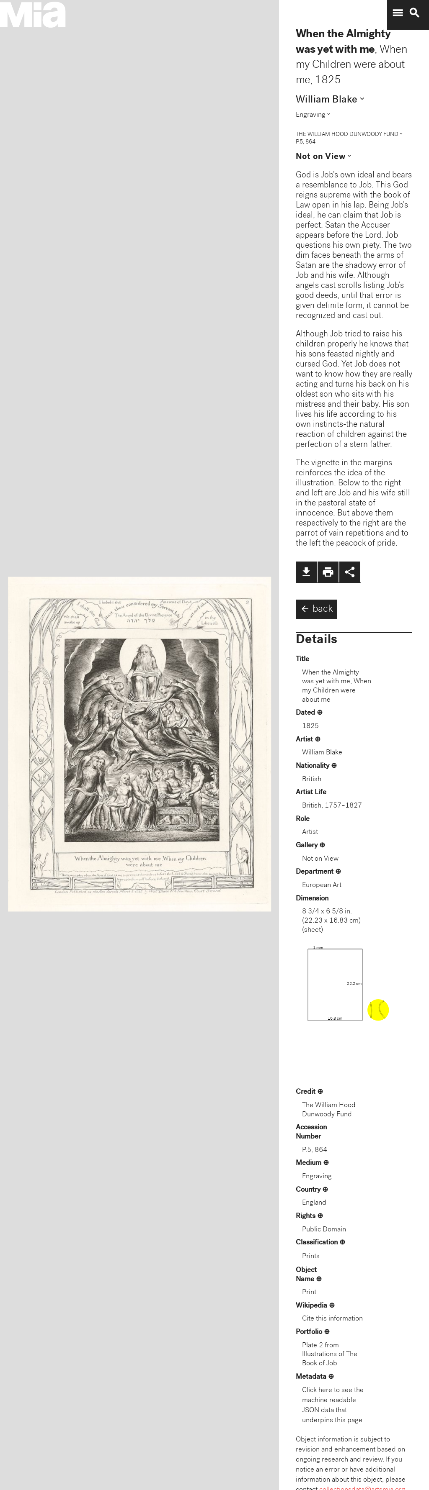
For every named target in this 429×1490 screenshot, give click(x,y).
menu (397, 13)
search (414, 13)
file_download (306, 572)
